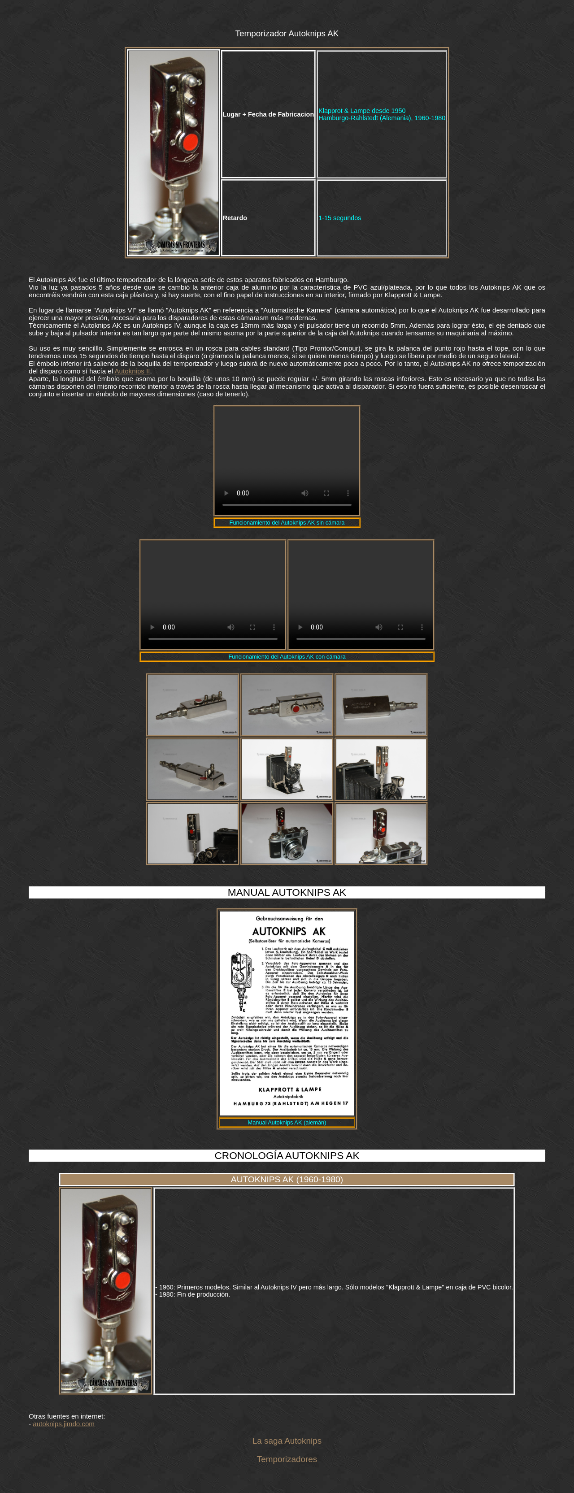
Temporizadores (287, 1459)
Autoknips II (132, 371)
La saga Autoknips (287, 1440)
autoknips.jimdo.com (64, 1424)
